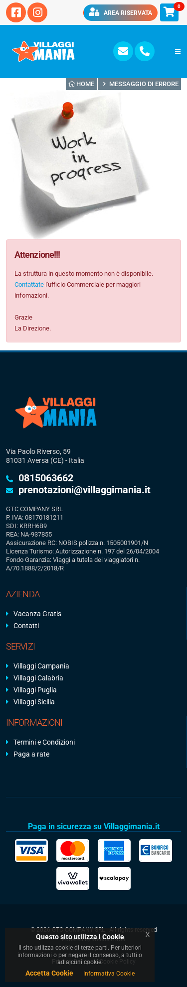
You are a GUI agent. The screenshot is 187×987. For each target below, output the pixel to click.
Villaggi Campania (41, 666)
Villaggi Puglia (35, 690)
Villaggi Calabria (38, 678)
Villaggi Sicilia (34, 702)
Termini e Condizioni (44, 742)
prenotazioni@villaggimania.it (84, 490)
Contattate (29, 284)
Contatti (26, 626)
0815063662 (45, 478)
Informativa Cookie (109, 973)
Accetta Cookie (49, 973)
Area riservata (120, 11)
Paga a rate (31, 754)
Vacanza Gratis (37, 614)
